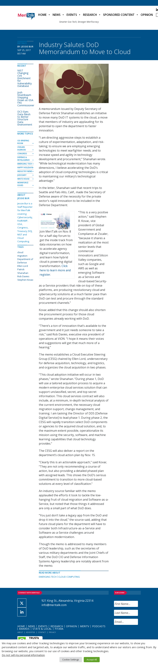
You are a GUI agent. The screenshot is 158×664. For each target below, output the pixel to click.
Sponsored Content (119, 15)
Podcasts (98, 626)
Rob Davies (23, 276)
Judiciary (21, 175)
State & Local (42, 628)
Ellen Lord (22, 266)
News (56, 15)
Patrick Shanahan (22, 271)
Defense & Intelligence (23, 158)
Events (72, 15)
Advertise (30, 632)
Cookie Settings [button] (70, 659)
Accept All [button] (92, 659)
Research (90, 15)
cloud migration (22, 254)
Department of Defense (25, 260)
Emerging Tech (48, 576)
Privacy (52, 632)
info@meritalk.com (54, 605)
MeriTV (84, 626)
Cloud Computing (69, 576)
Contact (42, 632)
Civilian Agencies (21, 148)
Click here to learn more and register (55, 270)
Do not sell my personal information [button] (23, 655)
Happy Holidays (25, 167)
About (20, 632)
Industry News (24, 171)
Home (42, 15)
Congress (22, 153)
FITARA (59, 628)
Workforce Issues (22, 184)
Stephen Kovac (25, 279)
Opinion (147, 15)
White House (23, 179)
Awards (24, 628)
